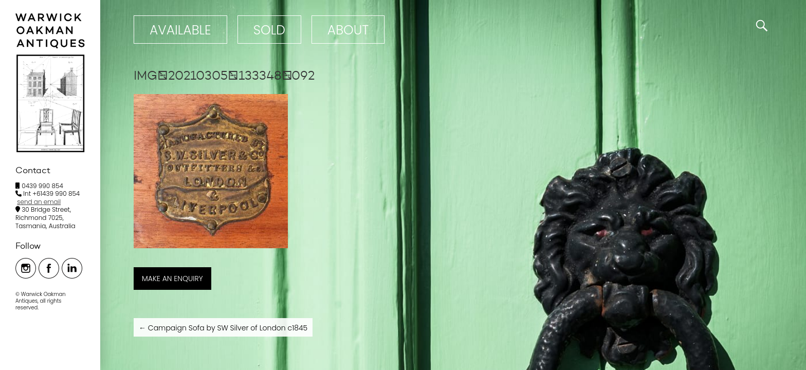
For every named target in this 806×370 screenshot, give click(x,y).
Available (180, 30)
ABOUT (348, 30)
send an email (39, 201)
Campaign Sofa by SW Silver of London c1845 (223, 328)
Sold (269, 30)
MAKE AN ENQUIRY (172, 278)
